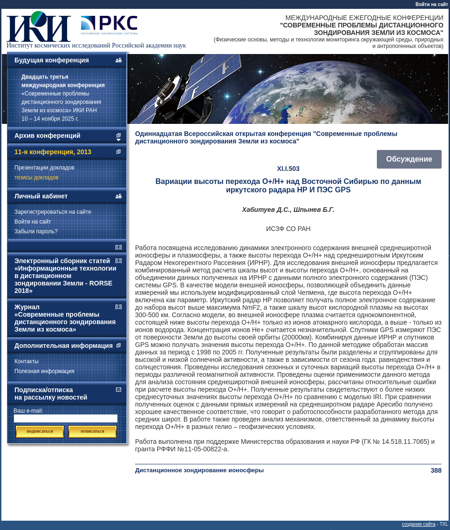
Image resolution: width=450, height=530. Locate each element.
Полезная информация (44, 371)
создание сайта (419, 524)
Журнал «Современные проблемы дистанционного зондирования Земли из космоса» (65, 318)
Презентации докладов (44, 167)
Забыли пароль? (36, 231)
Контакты (26, 361)
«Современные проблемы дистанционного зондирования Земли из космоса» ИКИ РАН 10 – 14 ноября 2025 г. (63, 98)
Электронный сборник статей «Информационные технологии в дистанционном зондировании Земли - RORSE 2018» (65, 275)
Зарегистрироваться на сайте (52, 212)
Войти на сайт (432, 4)
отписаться (92, 431)
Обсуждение (409, 159)
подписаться (40, 431)
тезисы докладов (36, 177)
